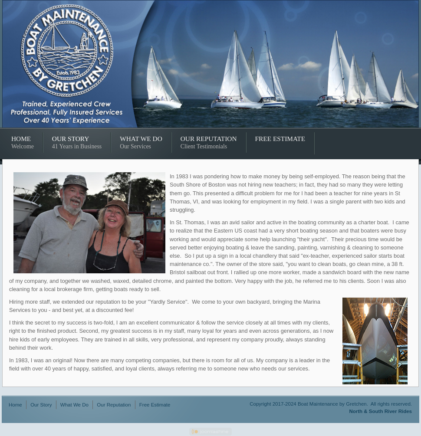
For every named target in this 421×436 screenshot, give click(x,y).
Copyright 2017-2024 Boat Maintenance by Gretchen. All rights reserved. (331, 403)
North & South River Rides (380, 411)
